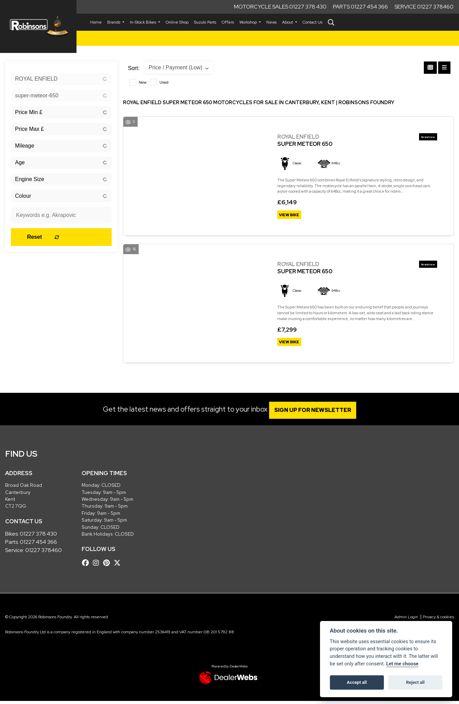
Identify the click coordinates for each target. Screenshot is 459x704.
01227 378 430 (38, 536)
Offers (228, 22)
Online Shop (177, 22)
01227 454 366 (38, 545)
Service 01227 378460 (424, 6)
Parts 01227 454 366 (360, 6)
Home (96, 22)
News (271, 22)
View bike (291, 215)
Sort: (134, 68)
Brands (114, 22)
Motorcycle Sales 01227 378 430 (280, 6)
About (288, 22)
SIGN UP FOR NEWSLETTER (316, 413)
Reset (78, 237)
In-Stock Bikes (143, 22)
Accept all (357, 682)
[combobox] (61, 79)
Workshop (248, 22)
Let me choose (402, 664)
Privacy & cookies (438, 620)
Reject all (415, 682)
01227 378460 (43, 553)
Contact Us (312, 22)
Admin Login (406, 620)
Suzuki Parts (205, 22)
